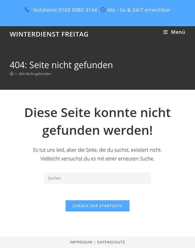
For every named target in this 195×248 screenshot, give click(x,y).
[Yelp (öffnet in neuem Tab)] (128, 16)
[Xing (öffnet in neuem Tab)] (122, 16)
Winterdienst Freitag (49, 33)
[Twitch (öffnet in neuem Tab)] (141, 16)
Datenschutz (111, 242)
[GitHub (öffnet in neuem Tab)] (101, 16)
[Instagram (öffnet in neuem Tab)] (82, 16)
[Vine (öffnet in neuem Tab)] (115, 16)
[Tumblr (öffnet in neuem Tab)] (95, 16)
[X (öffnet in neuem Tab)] (54, 16)
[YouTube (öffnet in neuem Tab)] (108, 16)
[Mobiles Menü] (174, 32)
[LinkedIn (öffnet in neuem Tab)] (88, 16)
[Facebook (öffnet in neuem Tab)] (62, 16)
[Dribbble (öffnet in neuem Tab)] (75, 16)
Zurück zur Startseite (98, 205)
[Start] (11, 73)
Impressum (82, 242)
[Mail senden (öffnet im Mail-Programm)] (134, 16)
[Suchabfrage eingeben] (97, 178)
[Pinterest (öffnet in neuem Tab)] (69, 16)
